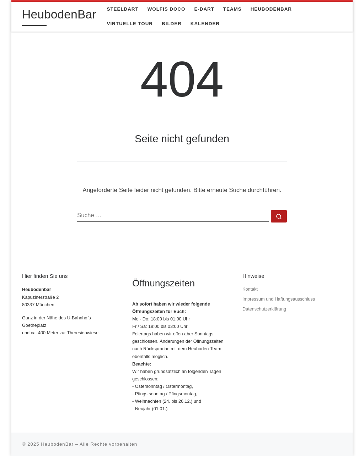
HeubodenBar (57, 444)
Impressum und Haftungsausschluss (278, 299)
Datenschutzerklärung (264, 309)
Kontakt (250, 289)
